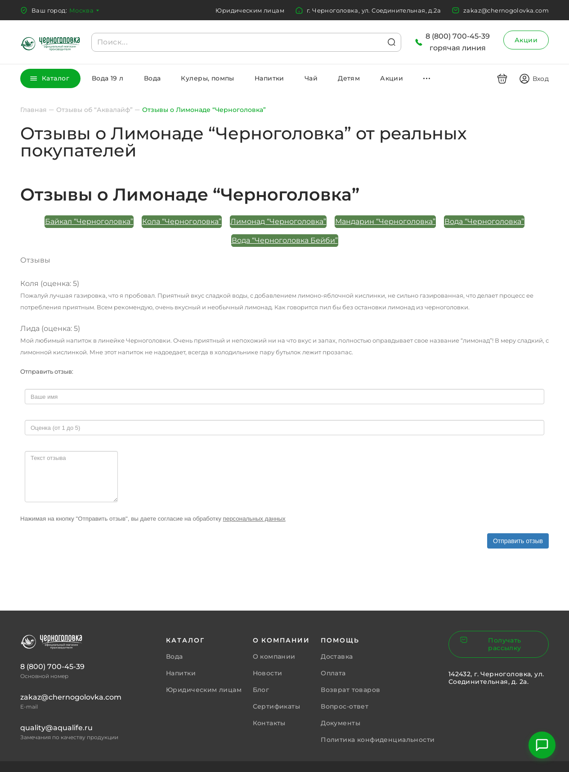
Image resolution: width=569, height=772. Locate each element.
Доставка (337, 656)
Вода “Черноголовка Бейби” (285, 240)
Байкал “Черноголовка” (89, 221)
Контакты (269, 723)
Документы (340, 723)
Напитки (269, 78)
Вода (152, 78)
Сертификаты (276, 706)
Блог (261, 690)
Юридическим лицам (249, 10)
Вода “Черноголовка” (484, 221)
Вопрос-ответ (344, 706)
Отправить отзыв (518, 540)
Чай (311, 78)
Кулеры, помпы (207, 78)
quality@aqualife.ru (56, 727)
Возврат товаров (350, 690)
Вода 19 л (108, 78)
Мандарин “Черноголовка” (385, 221)
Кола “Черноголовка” (181, 221)
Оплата (333, 673)
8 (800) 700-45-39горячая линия (458, 42)
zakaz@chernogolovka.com (506, 10)
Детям (349, 78)
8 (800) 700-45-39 (52, 666)
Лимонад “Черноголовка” (278, 221)
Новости (267, 673)
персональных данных (254, 518)
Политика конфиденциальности (378, 740)
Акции (526, 40)
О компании (274, 656)
